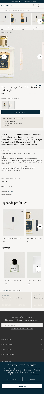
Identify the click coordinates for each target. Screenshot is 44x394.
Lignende (14, 203)
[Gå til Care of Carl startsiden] (8, 5)
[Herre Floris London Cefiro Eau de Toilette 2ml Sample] (26, 19)
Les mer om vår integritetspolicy (22, 328)
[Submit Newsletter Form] (40, 325)
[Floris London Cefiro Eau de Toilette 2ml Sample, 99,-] (26, 21)
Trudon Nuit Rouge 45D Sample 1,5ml (5, 27)
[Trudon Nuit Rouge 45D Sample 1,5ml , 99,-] (5, 21)
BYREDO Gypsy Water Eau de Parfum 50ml (13, 281)
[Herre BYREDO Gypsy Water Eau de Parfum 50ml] (14, 265)
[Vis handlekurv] (38, 5)
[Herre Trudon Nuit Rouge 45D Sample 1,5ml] (5, 19)
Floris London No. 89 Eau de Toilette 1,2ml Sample (15, 27)
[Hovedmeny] (41, 5)
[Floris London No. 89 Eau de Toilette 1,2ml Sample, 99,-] (15, 21)
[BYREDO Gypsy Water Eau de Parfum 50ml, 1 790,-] (14, 268)
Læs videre (35, 374)
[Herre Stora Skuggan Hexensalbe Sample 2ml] (37, 19)
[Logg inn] (33, 5)
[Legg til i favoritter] (22, 211)
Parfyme (9, 32)
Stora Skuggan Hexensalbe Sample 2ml (37, 27)
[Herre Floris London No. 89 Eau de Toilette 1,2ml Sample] (16, 19)
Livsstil (3, 32)
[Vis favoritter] (35, 6)
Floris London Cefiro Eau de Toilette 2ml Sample (26, 27)
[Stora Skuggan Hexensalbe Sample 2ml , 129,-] (36, 21)
